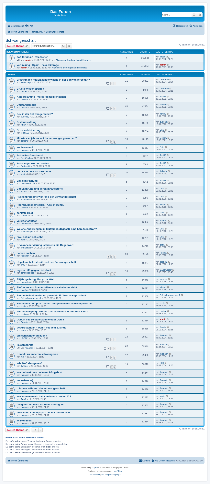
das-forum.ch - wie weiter (32, 56)
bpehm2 (25, 215)
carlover (163, 279)
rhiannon (25, 150)
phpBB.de (118, 471)
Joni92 (163, 96)
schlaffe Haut (25, 212)
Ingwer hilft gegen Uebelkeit (34, 270)
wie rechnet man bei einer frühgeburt (39, 372)
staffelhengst (27, 231)
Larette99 (164, 79)
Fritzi (162, 147)
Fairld (162, 212)
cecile (23, 306)
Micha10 (25, 133)
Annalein (164, 380)
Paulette (25, 322)
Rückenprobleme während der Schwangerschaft (46, 196)
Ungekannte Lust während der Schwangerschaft (46, 262)
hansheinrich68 (28, 183)
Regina (163, 253)
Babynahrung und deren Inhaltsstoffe (40, 188)
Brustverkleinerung (28, 130)
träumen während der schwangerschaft (41, 388)
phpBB (95, 468)
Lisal (162, 130)
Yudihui (163, 344)
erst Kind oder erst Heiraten (34, 171)
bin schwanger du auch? (32, 335)
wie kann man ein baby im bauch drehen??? (44, 396)
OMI (162, 363)
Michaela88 (26, 199)
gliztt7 (162, 245)
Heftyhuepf (26, 82)
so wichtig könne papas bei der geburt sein (43, 412)
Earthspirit (26, 166)
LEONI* (24, 338)
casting (24, 314)
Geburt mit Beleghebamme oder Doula (40, 319)
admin (28, 60)
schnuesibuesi (28, 273)
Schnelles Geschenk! (30, 155)
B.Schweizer (166, 270)
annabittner (26, 248)
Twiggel (24, 366)
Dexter (24, 91)
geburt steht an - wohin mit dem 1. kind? (41, 327)
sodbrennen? (25, 147)
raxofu (24, 107)
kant (23, 174)
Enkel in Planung (27, 180)
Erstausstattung (26, 122)
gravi (23, 265)
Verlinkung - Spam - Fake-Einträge (38, 65)
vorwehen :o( (25, 380)
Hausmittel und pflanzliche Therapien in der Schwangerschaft (55, 303)
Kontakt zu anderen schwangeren (37, 354)
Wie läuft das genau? (30, 363)
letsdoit (163, 56)
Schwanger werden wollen (33, 163)
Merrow (163, 104)
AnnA (23, 125)
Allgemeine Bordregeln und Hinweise (73, 60)
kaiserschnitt (25, 344)
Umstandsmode (26, 104)
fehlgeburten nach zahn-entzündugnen (40, 404)
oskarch (24, 99)
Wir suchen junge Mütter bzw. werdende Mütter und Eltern (52, 311)
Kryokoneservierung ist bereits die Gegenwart (45, 245)
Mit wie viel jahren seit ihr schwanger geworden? (47, 138)
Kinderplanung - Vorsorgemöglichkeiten (41, 96)
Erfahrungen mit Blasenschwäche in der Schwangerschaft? (53, 79)
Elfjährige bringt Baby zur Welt (35, 279)
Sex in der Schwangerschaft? (35, 114)
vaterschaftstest (27, 220)
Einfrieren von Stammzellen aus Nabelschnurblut (47, 287)
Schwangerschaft (21, 40)
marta (23, 330)
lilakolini (163, 171)
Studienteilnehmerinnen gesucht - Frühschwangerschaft (51, 295)
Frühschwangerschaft (31, 298)
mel (22, 357)
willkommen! (24, 420)
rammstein (26, 223)
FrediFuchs (26, 158)
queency (25, 117)
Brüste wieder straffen (30, 88)
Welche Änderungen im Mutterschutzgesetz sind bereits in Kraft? (57, 228)
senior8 (24, 141)
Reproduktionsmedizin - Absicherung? (40, 204)
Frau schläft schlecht (30, 237)
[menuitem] (29, 26)
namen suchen (26, 253)
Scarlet (163, 327)
